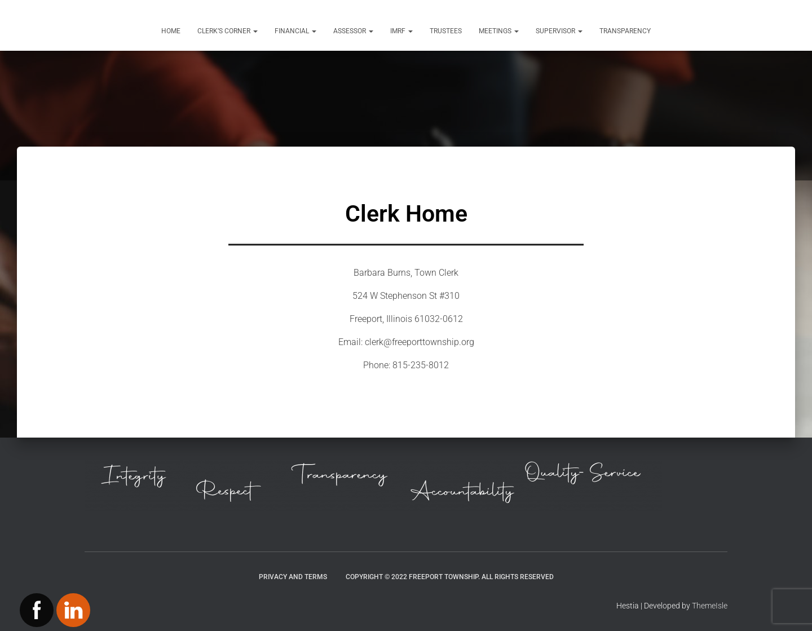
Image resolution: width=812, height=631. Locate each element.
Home (170, 31)
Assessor (353, 31)
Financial (295, 31)
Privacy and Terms (293, 577)
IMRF (401, 31)
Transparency (625, 31)
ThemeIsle (709, 605)
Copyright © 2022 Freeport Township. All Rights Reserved (450, 577)
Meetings (499, 31)
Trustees (446, 31)
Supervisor (559, 31)
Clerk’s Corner (227, 31)
